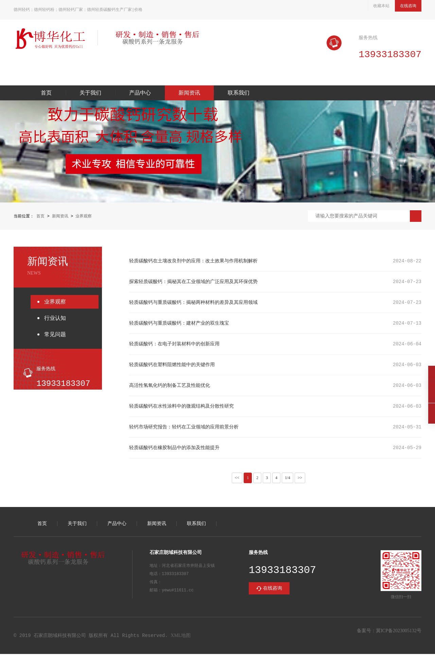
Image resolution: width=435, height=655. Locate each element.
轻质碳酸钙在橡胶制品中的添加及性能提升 (174, 448)
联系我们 (238, 93)
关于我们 (90, 93)
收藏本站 (381, 5)
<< (237, 478)
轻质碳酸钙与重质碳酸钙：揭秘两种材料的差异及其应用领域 (193, 303)
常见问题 (55, 335)
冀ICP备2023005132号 (398, 631)
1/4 (287, 478)
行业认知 (55, 319)
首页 (46, 93)
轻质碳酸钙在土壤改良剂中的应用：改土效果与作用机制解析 (193, 261)
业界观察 (83, 216)
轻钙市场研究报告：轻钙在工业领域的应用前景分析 (184, 427)
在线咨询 (408, 5)
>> (300, 478)
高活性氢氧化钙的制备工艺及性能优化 (169, 386)
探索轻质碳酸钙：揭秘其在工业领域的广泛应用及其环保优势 (193, 282)
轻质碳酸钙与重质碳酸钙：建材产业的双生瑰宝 (179, 323)
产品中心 (140, 93)
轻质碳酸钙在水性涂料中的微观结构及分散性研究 (181, 406)
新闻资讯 (189, 93)
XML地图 (181, 636)
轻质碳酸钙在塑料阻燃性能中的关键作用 (172, 365)
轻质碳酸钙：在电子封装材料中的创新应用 (174, 344)
